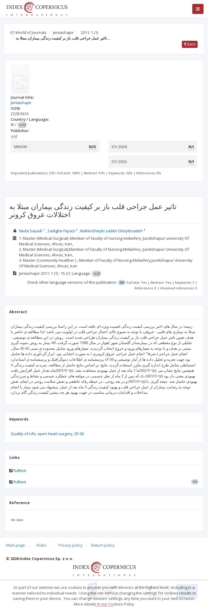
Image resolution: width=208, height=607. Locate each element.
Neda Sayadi (30, 230)
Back (190, 44)
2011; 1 (89, 32)
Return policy (103, 545)
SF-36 (79, 433)
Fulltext (19, 470)
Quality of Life (23, 433)
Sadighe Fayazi (61, 230)
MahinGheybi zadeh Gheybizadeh (111, 230)
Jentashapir (63, 32)
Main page (15, 545)
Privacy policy (70, 545)
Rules (42, 545)
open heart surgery (55, 433)
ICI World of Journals (28, 32)
